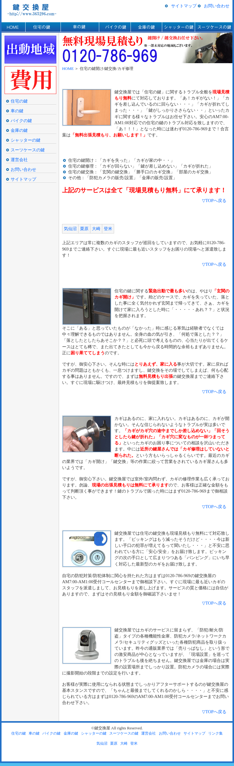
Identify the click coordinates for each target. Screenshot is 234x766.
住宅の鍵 (43, 27)
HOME (13, 27)
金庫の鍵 (146, 27)
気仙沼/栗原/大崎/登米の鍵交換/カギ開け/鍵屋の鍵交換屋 (34, 9)
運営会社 (19, 159)
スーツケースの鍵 (213, 27)
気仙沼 (70, 228)
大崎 (96, 228)
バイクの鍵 (115, 27)
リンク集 (215, 733)
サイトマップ (184, 5)
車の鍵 (80, 27)
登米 (108, 228)
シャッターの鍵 (178, 27)
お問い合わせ (216, 5)
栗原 (84, 228)
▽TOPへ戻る (214, 200)
